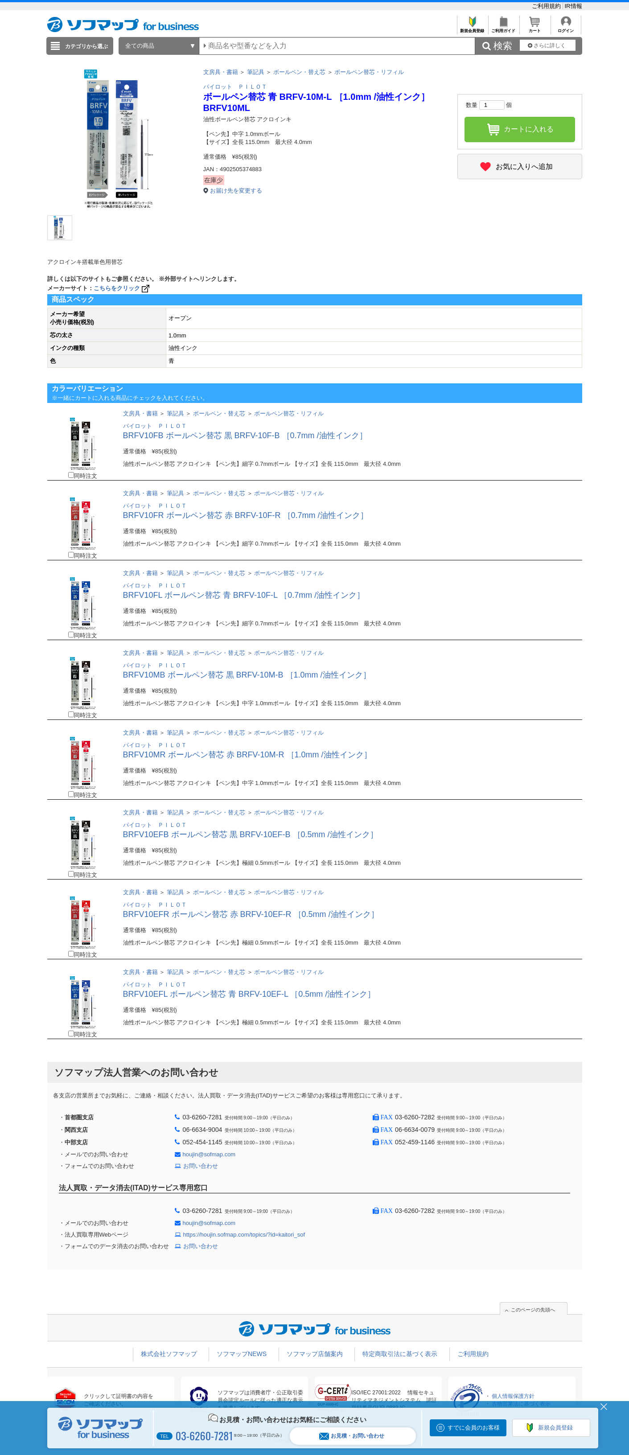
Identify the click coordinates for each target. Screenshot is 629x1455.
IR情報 (573, 6)
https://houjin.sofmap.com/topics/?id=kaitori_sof (244, 1234)
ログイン (565, 28)
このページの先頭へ (533, 1309)
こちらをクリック (122, 288)
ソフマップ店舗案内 (315, 1353)
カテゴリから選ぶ (86, 46)
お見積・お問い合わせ (351, 1436)
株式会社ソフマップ (169, 1353)
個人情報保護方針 (513, 1396)
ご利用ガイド (503, 28)
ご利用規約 (547, 6)
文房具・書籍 (220, 72)
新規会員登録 (472, 28)
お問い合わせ (200, 1166)
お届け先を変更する (236, 190)
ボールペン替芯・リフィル (369, 72)
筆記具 (255, 72)
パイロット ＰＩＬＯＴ (235, 86)
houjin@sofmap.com (209, 1154)
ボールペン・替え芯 (299, 72)
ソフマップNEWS (242, 1353)
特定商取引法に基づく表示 (399, 1353)
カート (534, 28)
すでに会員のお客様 (474, 1427)
